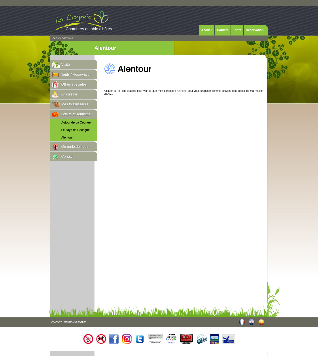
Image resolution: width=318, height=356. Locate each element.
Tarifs (237, 30)
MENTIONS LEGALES (75, 322)
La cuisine (69, 94)
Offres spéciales (74, 84)
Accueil (206, 30)
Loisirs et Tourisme (76, 114)
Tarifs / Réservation (76, 74)
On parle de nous (75, 146)
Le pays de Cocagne (75, 130)
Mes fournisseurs (74, 104)
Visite (65, 64)
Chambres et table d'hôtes (89, 29)
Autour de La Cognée (76, 122)
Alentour (67, 137)
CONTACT (56, 322)
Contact (222, 30)
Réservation (254, 30)
